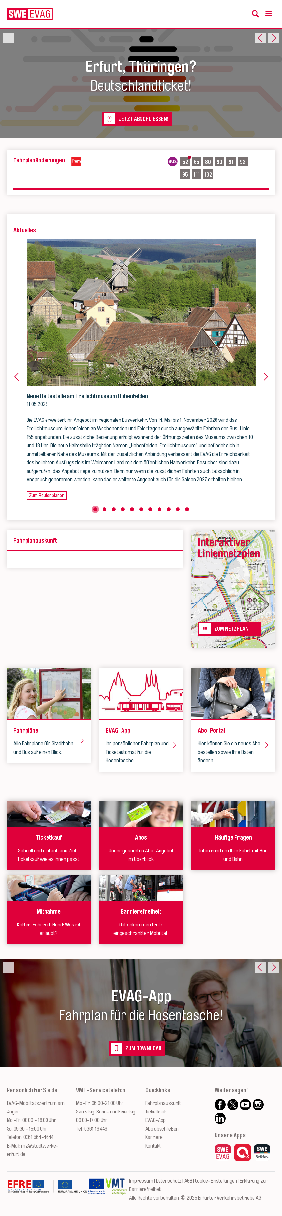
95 (186, 174)
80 (209, 161)
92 (243, 161)
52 (186, 161)
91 (232, 161)
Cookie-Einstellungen (216, 1181)
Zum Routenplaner (46, 495)
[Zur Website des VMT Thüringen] (116, 1190)
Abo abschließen (162, 1129)
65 (198, 161)
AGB (188, 1181)
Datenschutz (169, 1181)
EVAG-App (155, 1120)
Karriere (154, 1137)
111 (197, 174)
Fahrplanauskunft (163, 1103)
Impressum (141, 1181)
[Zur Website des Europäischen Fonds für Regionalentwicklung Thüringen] (47, 1190)
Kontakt (153, 1146)
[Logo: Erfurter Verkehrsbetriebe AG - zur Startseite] (30, 14)
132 (208, 174)
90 (220, 161)
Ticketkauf (155, 1112)
